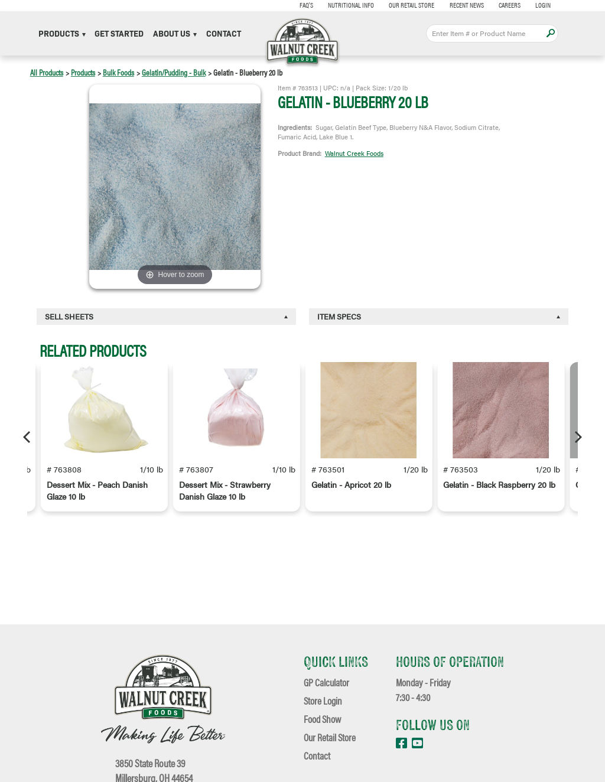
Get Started (119, 33)
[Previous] (28, 437)
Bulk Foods (118, 72)
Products (62, 33)
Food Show (322, 718)
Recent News (459, 4)
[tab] (166, 316)
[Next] (577, 437)
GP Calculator (326, 682)
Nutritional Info (344, 4)
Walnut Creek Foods (354, 153)
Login (536, 4)
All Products (46, 72)
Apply (550, 33)
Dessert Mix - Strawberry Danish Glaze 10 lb (225, 493)
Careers (502, 4)
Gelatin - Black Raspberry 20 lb (499, 487)
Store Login (323, 700)
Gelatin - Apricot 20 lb (351, 487)
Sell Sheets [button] (69, 316)
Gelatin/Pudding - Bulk (174, 72)
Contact (223, 33)
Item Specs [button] (339, 316)
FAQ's (298, 4)
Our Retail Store (404, 4)
